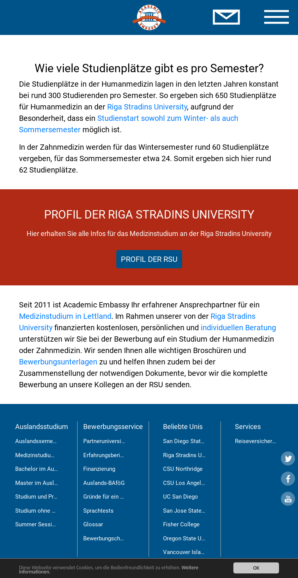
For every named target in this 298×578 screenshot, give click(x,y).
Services (248, 427)
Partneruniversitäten (108, 441)
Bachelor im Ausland (41, 469)
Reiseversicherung (258, 441)
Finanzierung (99, 469)
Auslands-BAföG (104, 483)
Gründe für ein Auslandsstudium (123, 496)
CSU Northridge (183, 469)
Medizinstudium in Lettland (65, 316)
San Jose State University (195, 510)
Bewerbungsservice (113, 427)
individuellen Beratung (238, 327)
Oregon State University (193, 538)
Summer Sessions (38, 524)
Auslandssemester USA (45, 441)
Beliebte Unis (183, 427)
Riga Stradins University (147, 106)
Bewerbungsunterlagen (58, 361)
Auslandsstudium (41, 427)
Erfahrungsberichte (107, 455)
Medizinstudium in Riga (44, 455)
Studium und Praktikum (44, 496)
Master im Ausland (39, 483)
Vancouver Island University (198, 552)
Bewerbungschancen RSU (115, 538)
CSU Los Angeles (185, 483)
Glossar (93, 524)
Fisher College (181, 524)
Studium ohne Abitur (41, 510)
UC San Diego (180, 496)
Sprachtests (98, 510)
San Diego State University (196, 441)
